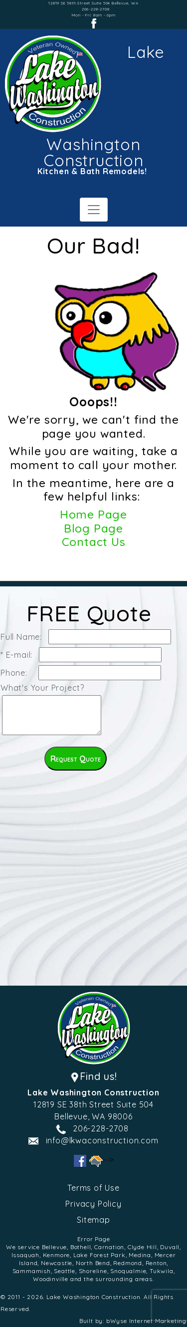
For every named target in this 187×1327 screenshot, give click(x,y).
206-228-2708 (96, 8)
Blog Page (93, 528)
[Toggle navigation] (94, 210)
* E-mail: (18, 655)
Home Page (93, 514)
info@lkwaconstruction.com (102, 1140)
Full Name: (23, 637)
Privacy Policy (93, 1204)
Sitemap (93, 1220)
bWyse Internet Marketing (146, 1321)
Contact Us (94, 541)
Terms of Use (93, 1188)
